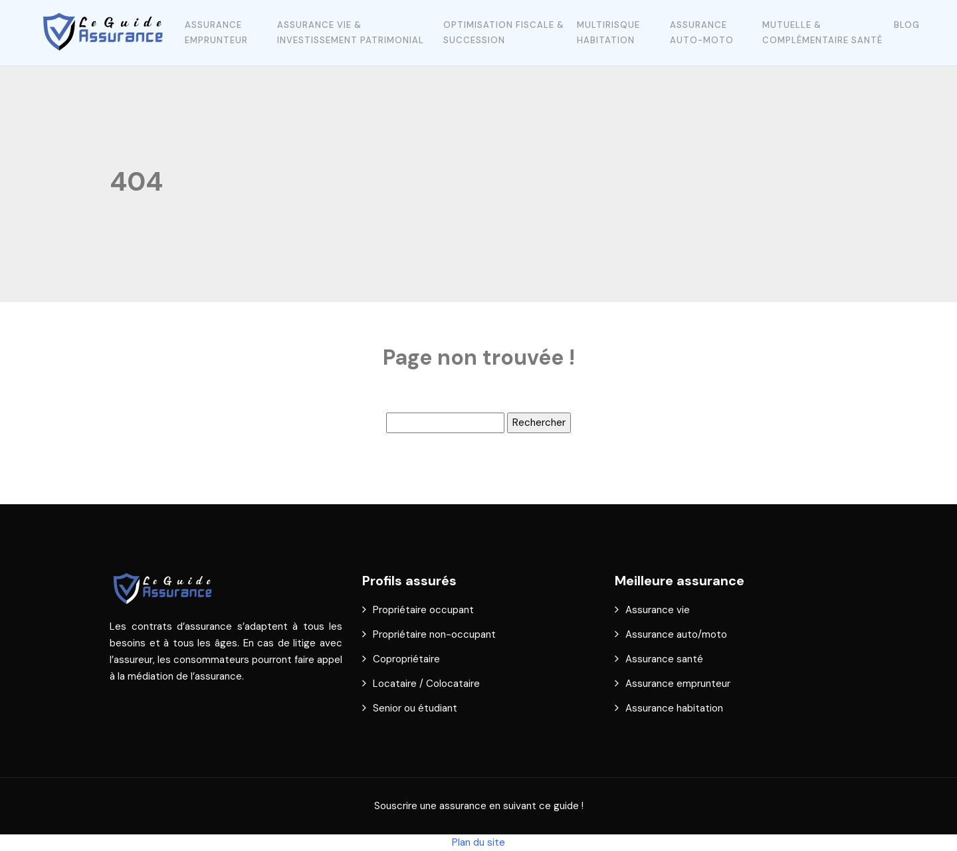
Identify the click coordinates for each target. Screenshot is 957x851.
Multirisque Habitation (608, 32)
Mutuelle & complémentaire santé (822, 32)
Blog (907, 25)
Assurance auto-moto (702, 32)
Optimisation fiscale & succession (503, 32)
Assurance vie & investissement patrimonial (350, 32)
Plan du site (478, 842)
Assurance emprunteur (216, 32)
